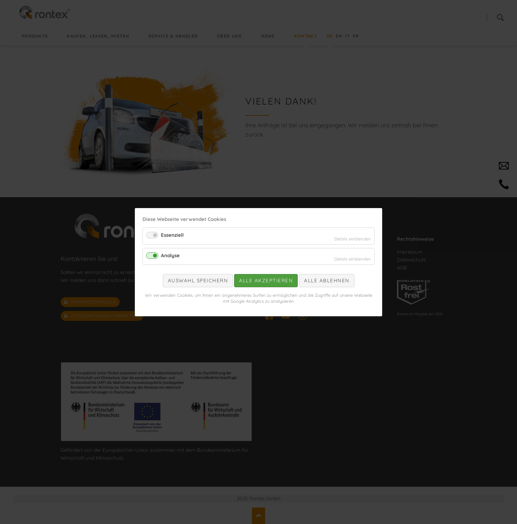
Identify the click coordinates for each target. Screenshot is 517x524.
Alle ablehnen (327, 280)
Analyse (170, 255)
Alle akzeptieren (266, 280)
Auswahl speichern (198, 280)
